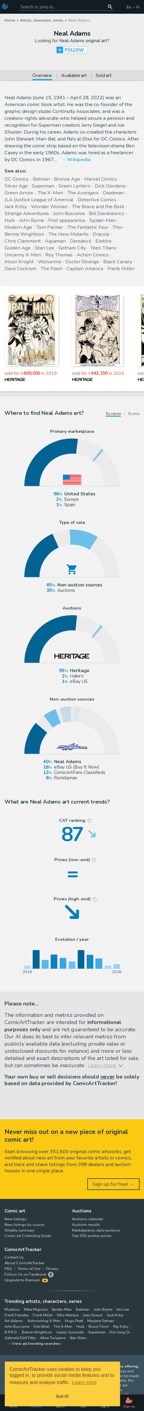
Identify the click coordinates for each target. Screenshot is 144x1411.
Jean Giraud (93, 1315)
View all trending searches (36, 1343)
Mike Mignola (35, 1309)
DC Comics (16, 179)
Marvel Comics (100, 179)
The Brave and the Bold (98, 206)
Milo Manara (68, 1315)
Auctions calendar (87, 1218)
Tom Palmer (49, 227)
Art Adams (13, 1320)
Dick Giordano (110, 185)
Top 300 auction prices (92, 1235)
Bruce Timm (98, 1326)
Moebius (12, 1309)
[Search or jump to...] (110, 6)
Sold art (104, 75)
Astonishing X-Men (44, 1320)
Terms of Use (29, 1268)
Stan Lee (44, 247)
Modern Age (18, 227)
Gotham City (72, 247)
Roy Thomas (59, 254)
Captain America (85, 268)
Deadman (113, 192)
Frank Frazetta (16, 1315)
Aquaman (55, 241)
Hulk (9, 220)
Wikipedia (79, 159)
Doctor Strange (82, 261)
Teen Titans (103, 247)
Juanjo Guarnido (70, 1332)
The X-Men (50, 192)
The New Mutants (68, 234)
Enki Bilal (42, 1326)
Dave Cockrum (20, 268)
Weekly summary (19, 1230)
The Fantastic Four (87, 227)
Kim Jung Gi (120, 1332)
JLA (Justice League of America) (39, 199)
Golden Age (17, 247)
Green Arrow (18, 192)
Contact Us (14, 1257)
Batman (41, 179)
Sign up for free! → (113, 1184)
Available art (74, 75)
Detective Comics (97, 199)
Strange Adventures (26, 213)
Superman (43, 185)
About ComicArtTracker (24, 1262)
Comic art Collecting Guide (27, 1235)
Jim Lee (122, 1309)
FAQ (8, 1268)
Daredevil (80, 241)
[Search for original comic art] (67, 6)
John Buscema (69, 213)
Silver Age (16, 185)
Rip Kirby (120, 1326)
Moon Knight (19, 261)
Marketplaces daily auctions (96, 1230)
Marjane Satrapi (100, 1320)
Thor (117, 227)
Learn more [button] (84, 1382)
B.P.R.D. (11, 1332)
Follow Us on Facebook (25, 1274)
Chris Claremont (22, 241)
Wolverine (49, 261)
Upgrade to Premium (26, 1280)
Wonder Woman (49, 206)
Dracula (101, 234)
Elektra (103, 241)
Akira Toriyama (52, 1337)
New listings (15, 1218)
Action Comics (93, 254)
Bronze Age (67, 179)
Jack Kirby (15, 206)
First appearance (66, 220)
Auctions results (86, 1224)
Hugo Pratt (74, 1320)
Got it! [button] (62, 1396)
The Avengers (83, 192)
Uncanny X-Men (22, 254)
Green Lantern (74, 185)
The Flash (51, 268)
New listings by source (24, 1224)
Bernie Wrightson (24, 234)
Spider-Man (102, 220)
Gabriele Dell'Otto (20, 1337)
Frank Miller (120, 268)
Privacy (52, 1268)
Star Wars (78, 1337)
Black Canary (117, 261)
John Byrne (31, 220)
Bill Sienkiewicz (106, 213)
